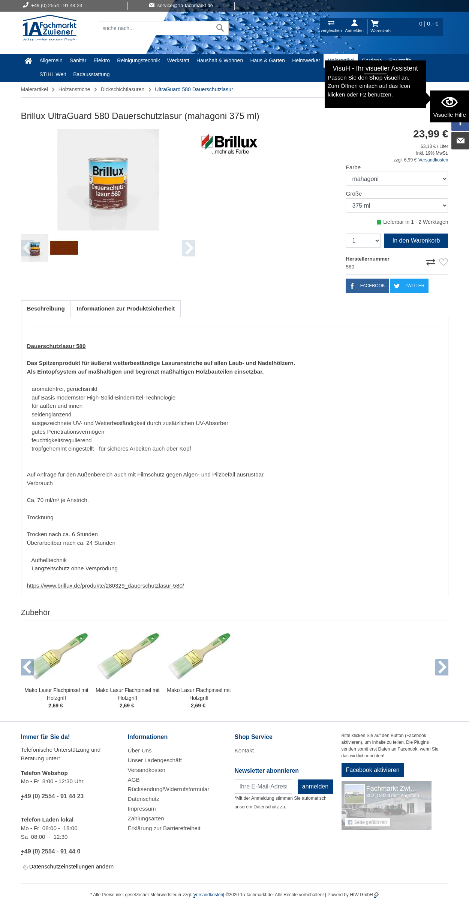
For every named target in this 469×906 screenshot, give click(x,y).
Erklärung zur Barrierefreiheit (164, 828)
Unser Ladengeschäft (155, 760)
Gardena (372, 60)
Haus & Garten (267, 60)
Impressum (142, 808)
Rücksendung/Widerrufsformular (169, 789)
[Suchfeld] (155, 28)
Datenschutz (143, 799)
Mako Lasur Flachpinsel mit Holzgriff (56, 694)
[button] (27, 667)
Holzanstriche (74, 89)
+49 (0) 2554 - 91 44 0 (51, 851)
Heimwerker (306, 60)
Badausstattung (91, 74)
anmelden (315, 786)
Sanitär (78, 60)
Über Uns (140, 750)
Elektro (102, 60)
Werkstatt (178, 60)
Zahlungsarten (146, 818)
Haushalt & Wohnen (219, 60)
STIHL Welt (52, 74)
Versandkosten (433, 160)
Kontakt (244, 750)
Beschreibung (46, 308)
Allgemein (50, 60)
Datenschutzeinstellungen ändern (68, 867)
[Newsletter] (263, 786)
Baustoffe (400, 60)
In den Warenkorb (416, 240)
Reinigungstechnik (138, 60)
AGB (134, 779)
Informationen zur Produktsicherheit (126, 308)
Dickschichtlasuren (123, 89)
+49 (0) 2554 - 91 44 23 (52, 796)
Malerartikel (340, 60)
